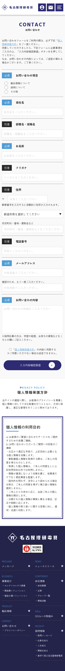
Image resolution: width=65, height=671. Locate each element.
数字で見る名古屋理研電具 (50, 655)
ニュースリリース (49, 563)
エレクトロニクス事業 (15, 585)
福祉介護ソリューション (16, 595)
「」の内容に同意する (32, 349)
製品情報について (20, 83)
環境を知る (43, 650)
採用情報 (42, 7)
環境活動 (42, 600)
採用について (18, 87)
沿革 (40, 590)
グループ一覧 (44, 595)
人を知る (42, 645)
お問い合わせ (16, 623)
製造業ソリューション (15, 590)
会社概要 (42, 585)
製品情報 (16, 608)
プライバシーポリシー (15, 630)
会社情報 (49, 578)
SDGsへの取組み (49, 613)
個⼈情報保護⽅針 (24, 349)
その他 (14, 91)
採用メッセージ (45, 635)
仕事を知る (43, 640)
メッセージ (16, 563)
